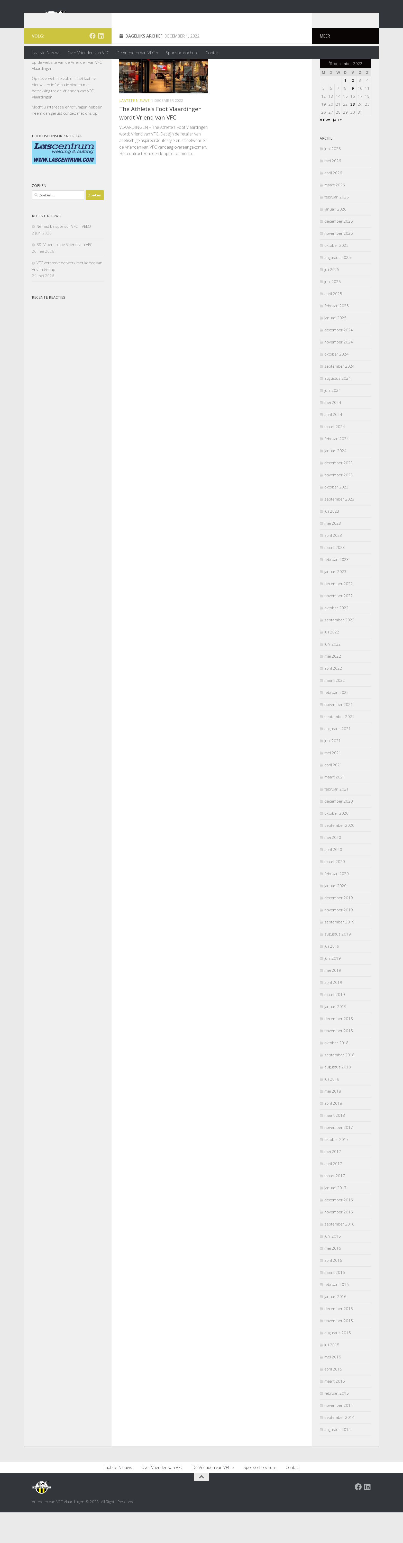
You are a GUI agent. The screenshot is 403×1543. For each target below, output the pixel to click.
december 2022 (338, 614)
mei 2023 (332, 554)
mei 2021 (332, 783)
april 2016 (333, 1291)
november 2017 (338, 1158)
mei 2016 (332, 1279)
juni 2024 (332, 421)
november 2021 (338, 735)
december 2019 (338, 928)
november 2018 (338, 1061)
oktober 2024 (336, 384)
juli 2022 (331, 662)
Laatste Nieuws (46, 53)
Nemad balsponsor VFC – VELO (63, 257)
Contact (213, 53)
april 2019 (333, 1013)
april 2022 (333, 699)
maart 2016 (334, 1303)
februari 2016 (336, 1315)
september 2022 (339, 650)
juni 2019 (332, 989)
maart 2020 (334, 892)
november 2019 (338, 940)
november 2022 (338, 626)
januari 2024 (335, 481)
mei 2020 (332, 868)
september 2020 (339, 856)
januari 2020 (335, 916)
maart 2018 (334, 1146)
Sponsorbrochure (182, 53)
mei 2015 (332, 1387)
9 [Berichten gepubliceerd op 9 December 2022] (353, 119)
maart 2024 (334, 457)
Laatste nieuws (134, 131)
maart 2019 (334, 1025)
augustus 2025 (337, 288)
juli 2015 (331, 1375)
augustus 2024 (337, 409)
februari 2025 (336, 336)
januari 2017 (335, 1218)
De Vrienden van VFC (135, 53)
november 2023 (338, 505)
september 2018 (339, 1085)
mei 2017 (332, 1182)
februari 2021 (336, 819)
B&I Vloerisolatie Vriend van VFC (64, 275)
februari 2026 (336, 227)
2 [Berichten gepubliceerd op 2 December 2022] (353, 111)
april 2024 (333, 445)
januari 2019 (335, 1037)
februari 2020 (336, 904)
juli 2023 (331, 541)
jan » (337, 150)
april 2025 (333, 324)
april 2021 (333, 795)
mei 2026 (332, 191)
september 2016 (339, 1254)
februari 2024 (336, 469)
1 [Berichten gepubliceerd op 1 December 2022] (345, 111)
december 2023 (338, 493)
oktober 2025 (336, 276)
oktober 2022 (336, 638)
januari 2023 (335, 602)
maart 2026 (334, 215)
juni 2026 (332, 179)
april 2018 (333, 1134)
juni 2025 (332, 312)
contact (69, 144)
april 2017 (333, 1194)
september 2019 (339, 952)
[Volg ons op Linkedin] (101, 66)
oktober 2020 (336, 844)
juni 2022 (332, 674)
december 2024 (338, 360)
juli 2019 (331, 976)
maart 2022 (334, 711)
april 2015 (333, 1399)
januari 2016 (335, 1327)
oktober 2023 (336, 517)
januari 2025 (335, 348)
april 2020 (333, 880)
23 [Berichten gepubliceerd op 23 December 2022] (352, 135)
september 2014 (339, 1448)
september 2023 (339, 529)
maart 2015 (334, 1411)
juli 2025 (331, 300)
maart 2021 (334, 807)
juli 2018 (331, 1109)
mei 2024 (332, 433)
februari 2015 (336, 1424)
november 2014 (338, 1436)
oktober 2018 (336, 1073)
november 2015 (338, 1351)
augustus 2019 (337, 964)
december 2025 (338, 252)
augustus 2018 (337, 1097)
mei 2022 (332, 686)
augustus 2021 (337, 759)
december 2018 (338, 1049)
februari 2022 (336, 723)
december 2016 (338, 1230)
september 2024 (339, 397)
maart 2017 (334, 1206)
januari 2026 (335, 239)
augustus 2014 (337, 1460)
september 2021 (339, 747)
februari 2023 (336, 590)
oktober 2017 (336, 1170)
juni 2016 (332, 1266)
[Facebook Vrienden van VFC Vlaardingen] (92, 66)
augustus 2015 (337, 1363)
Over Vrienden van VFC (88, 53)
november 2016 (338, 1242)
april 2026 (333, 203)
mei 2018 (332, 1121)
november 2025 (338, 264)
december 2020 (338, 831)
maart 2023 (334, 578)
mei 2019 (332, 1001)
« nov (325, 150)
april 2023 (333, 566)
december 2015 (338, 1339)
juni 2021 (332, 771)
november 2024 (338, 372)
